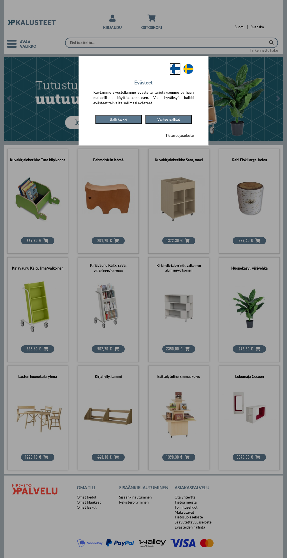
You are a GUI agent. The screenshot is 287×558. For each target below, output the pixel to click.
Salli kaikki (118, 119)
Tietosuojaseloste (179, 135)
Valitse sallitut (168, 119)
